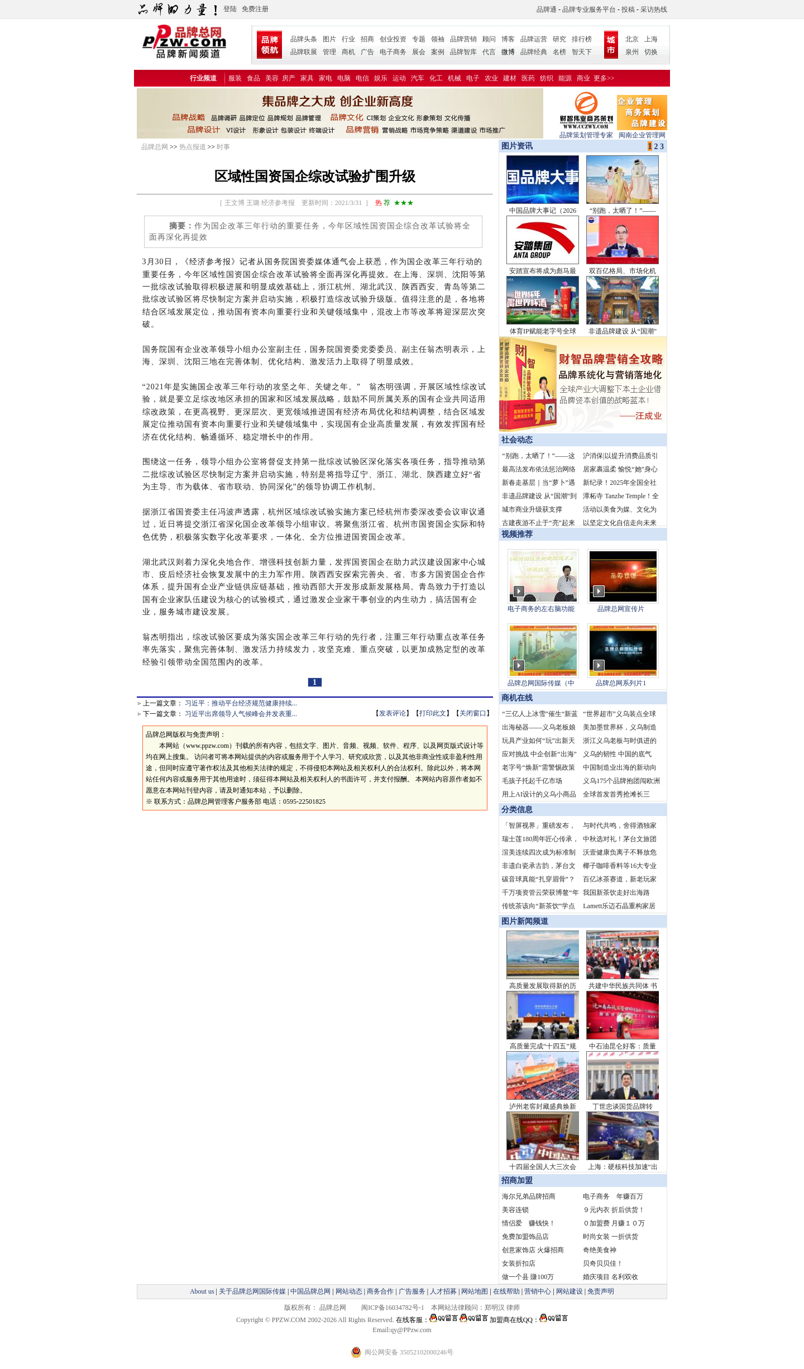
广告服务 (412, 1291)
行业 (348, 39)
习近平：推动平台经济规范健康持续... (241, 703)
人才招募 (443, 1291)
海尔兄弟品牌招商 (529, 1196)
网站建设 (569, 1291)
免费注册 (255, 9)
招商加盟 (517, 1180)
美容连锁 (515, 1210)
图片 (329, 39)
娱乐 (380, 78)
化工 (436, 78)
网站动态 (349, 1291)
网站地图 (474, 1291)
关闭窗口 (473, 713)
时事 (223, 147)
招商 (367, 39)
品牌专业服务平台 (589, 9)
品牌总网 (154, 147)
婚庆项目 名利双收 (610, 1277)
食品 (253, 78)
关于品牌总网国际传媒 (252, 1291)
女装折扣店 (518, 1263)
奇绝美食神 (599, 1250)
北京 (632, 39)
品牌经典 (533, 52)
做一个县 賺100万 (528, 1277)
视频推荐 (517, 534)
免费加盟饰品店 (525, 1237)
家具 (307, 78)
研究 (559, 39)
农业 (491, 78)
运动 (399, 78)
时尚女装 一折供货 (610, 1237)
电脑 (344, 78)
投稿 (628, 9)
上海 (651, 39)
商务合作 (380, 1291)
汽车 (417, 78)
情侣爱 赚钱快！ (529, 1223)
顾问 (489, 39)
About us (202, 1291)
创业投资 (393, 39)
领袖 (437, 39)
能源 (565, 78)
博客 (508, 39)
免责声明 (600, 1291)
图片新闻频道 (524, 921)
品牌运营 (533, 39)
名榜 (559, 52)
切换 (651, 52)
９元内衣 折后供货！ (614, 1210)
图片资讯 (516, 146)
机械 (454, 78)
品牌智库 (463, 52)
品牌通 (547, 9)
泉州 (632, 52)
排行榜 (582, 39)
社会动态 (517, 440)
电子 (473, 78)
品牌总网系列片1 (621, 683)
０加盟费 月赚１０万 (614, 1223)
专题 (418, 39)
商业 (583, 78)
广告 (367, 52)
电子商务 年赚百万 (613, 1196)
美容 (272, 78)
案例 (437, 52)
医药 (528, 78)
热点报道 (192, 147)
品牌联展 (303, 52)
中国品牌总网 (310, 1291)
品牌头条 (303, 39)
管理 (329, 52)
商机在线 (517, 698)
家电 (325, 78)
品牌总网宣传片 (620, 609)
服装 (235, 78)
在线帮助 (506, 1291)
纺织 (546, 78)
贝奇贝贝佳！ (603, 1263)
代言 (489, 52)
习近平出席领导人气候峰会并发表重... (241, 714)
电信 (362, 78)
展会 (418, 52)
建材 (509, 78)
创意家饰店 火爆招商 (533, 1250)
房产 (288, 78)
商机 (348, 52)
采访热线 (653, 9)
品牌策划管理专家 (586, 131)
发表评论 (392, 713)
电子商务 (393, 52)
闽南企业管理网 (642, 131)
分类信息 (517, 809)
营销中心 (537, 1291)
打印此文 (432, 713)
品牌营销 (463, 39)
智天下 (582, 52)
